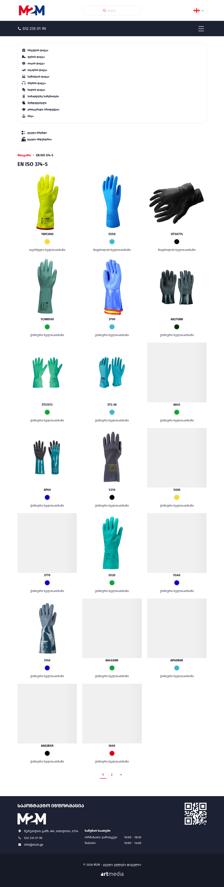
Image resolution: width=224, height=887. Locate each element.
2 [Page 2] (111, 775)
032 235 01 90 (33, 838)
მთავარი (24, 155)
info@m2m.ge (33, 845)
